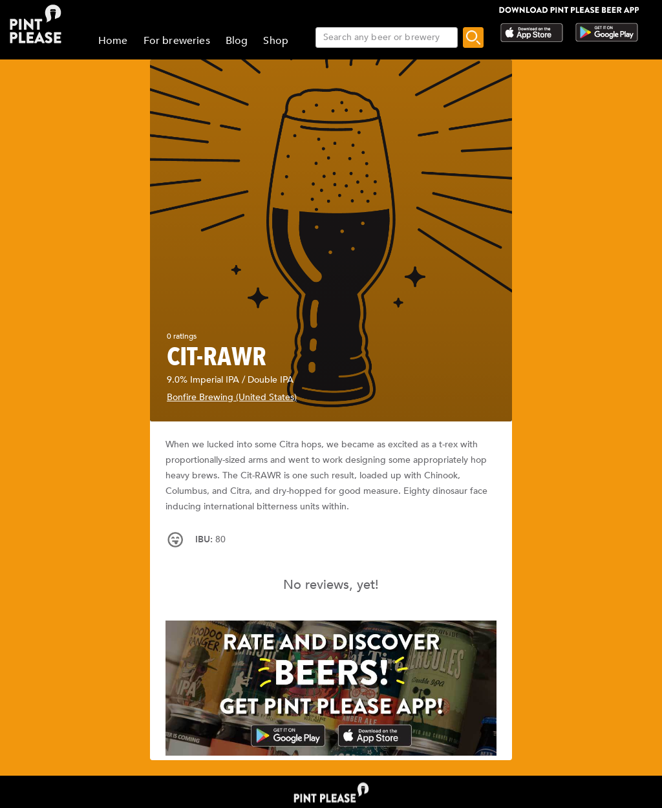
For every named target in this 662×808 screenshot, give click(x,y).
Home (113, 41)
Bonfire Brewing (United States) (232, 397)
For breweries (177, 41)
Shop (275, 41)
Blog (237, 41)
